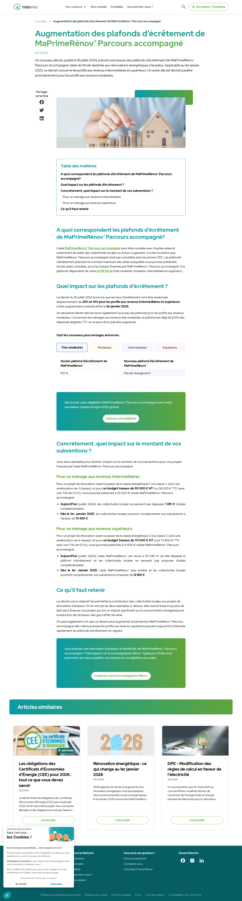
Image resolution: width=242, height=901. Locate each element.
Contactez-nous (133, 864)
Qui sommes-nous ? (80, 874)
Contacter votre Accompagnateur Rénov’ (121, 676)
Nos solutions (76, 858)
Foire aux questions (135, 858)
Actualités (41, 21)
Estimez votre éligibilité (121, 418)
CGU (138, 895)
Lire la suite (48, 820)
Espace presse (77, 880)
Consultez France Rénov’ (138, 869)
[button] (76, 7)
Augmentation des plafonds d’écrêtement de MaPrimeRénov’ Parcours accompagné (107, 21)
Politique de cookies (95, 895)
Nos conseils (76, 864)
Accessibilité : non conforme (185, 895)
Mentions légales (121, 895)
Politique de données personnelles (60, 895)
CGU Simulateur (155, 895)
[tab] (72, 347)
